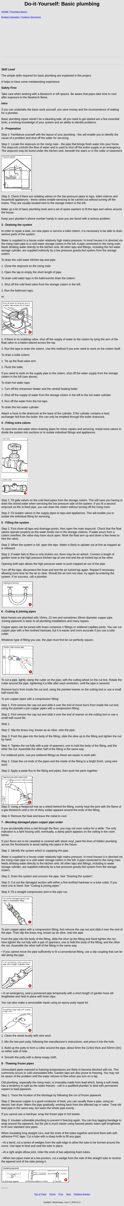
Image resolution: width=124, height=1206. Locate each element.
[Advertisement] (62, 39)
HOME (4, 12)
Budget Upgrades (10, 17)
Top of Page (40, 1194)
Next (68, 1194)
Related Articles (82, 1194)
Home (52, 1194)
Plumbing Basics (18, 12)
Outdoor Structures (31, 17)
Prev (60, 1194)
